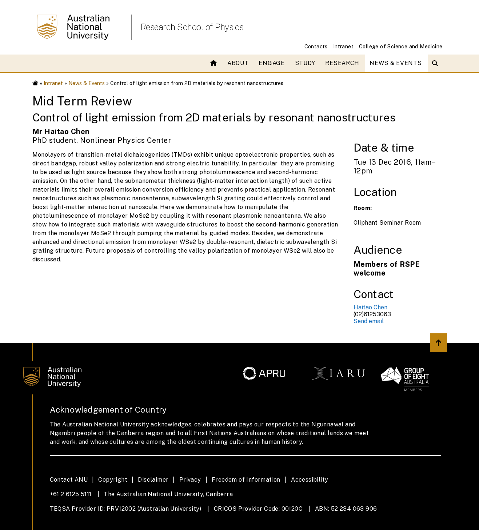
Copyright (112, 479)
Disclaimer (153, 479)
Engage (271, 63)
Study (305, 63)
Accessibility (309, 479)
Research (342, 63)
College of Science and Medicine (400, 46)
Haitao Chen (370, 307)
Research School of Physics (192, 27)
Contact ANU (69, 479)
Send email (369, 321)
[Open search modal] (436, 63)
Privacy (190, 479)
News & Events (396, 63)
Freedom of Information (246, 479)
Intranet (343, 46)
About (238, 63)
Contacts (316, 46)
